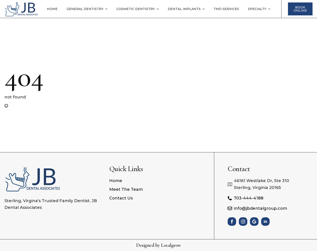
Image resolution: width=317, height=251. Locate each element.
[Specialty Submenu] (270, 9)
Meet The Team (126, 189)
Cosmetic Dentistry (135, 9)
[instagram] (243, 221)
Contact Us (121, 198)
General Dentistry (85, 9)
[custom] (254, 221)
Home (52, 9)
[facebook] (232, 221)
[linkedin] (265, 221)
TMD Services (226, 9)
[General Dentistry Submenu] (107, 9)
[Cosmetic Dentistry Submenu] (159, 9)
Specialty (257, 9)
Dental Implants (184, 9)
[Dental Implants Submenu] (205, 9)
